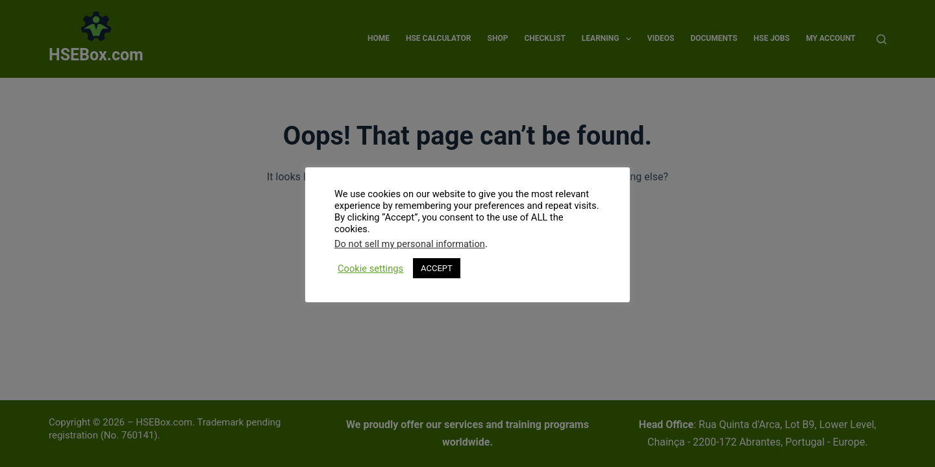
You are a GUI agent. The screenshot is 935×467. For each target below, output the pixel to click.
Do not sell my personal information (409, 244)
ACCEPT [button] (437, 268)
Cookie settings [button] (370, 268)
